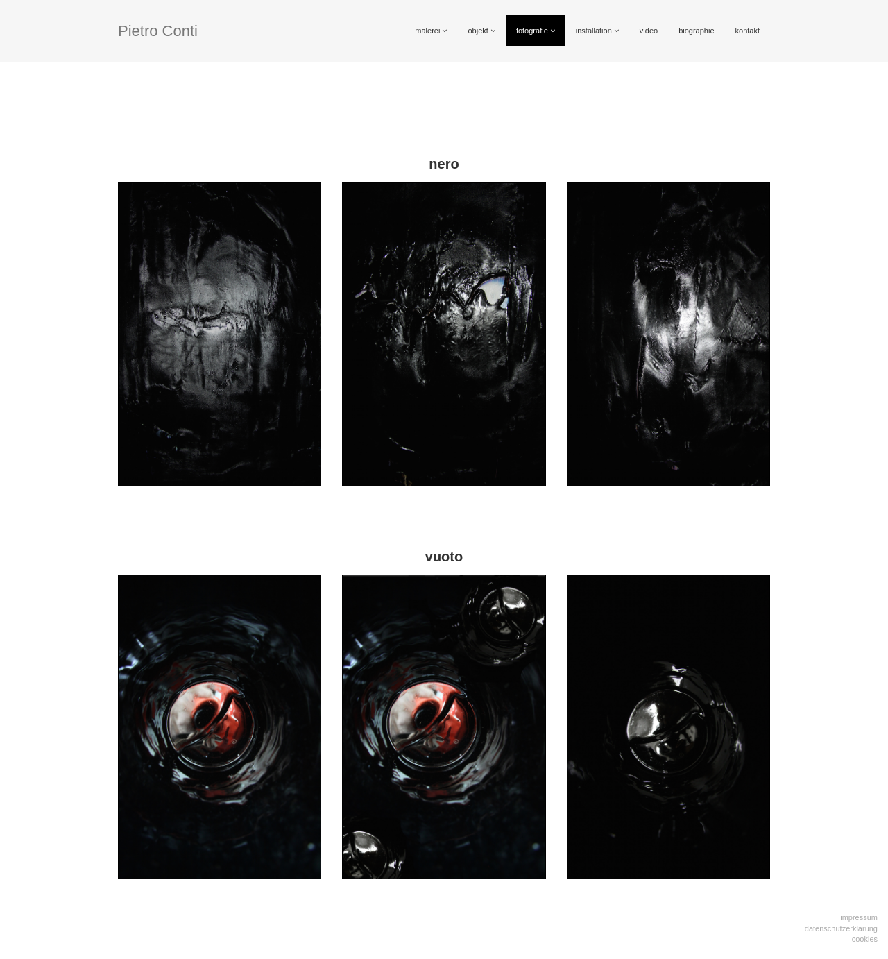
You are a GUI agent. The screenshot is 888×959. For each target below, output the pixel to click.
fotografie (535, 30)
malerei (431, 30)
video (649, 30)
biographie (696, 30)
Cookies (865, 939)
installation (597, 30)
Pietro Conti (158, 31)
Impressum (859, 917)
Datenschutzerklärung (841, 928)
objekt (481, 30)
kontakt (747, 30)
